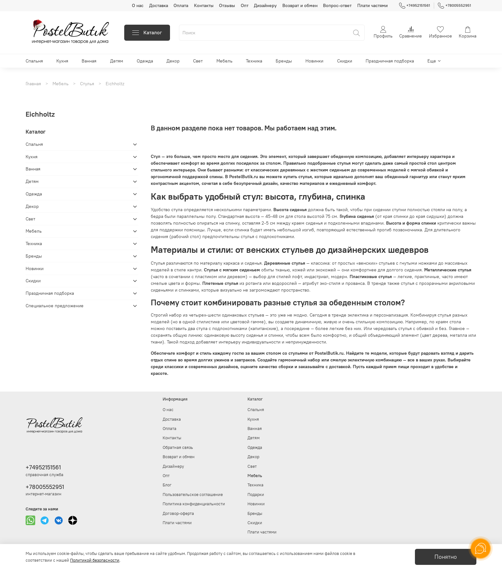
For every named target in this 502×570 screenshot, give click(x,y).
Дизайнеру (265, 5)
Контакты (204, 5)
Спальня (34, 61)
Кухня (62, 61)
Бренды (284, 61)
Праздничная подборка (390, 61)
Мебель (224, 61)
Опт (244, 5)
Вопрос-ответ (337, 5)
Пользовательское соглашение (193, 494)
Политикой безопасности (94, 560)
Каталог (147, 32)
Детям (116, 61)
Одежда (145, 61)
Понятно (445, 556)
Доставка (158, 5)
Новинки (314, 61)
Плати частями (372, 5)
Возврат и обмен (300, 5)
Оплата (181, 5)
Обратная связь (178, 447)
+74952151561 (414, 5)
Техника (254, 61)
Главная (33, 84)
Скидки (344, 61)
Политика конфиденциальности (194, 503)
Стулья (87, 84)
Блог (167, 485)
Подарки (255, 494)
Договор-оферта (178, 513)
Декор (173, 61)
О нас (137, 5)
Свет (198, 61)
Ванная (89, 61)
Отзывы (227, 5)
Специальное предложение (55, 306)
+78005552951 (454, 5)
